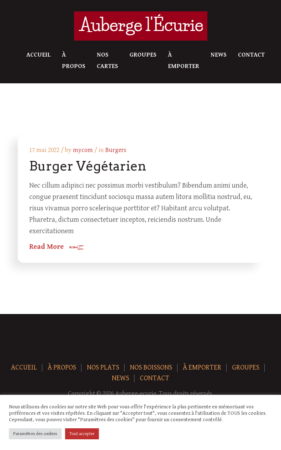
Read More (46, 247)
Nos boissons (151, 367)
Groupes (143, 54)
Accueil (38, 54)
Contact (251, 54)
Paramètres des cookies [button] (35, 433)
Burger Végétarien (88, 166)
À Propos (73, 60)
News (219, 54)
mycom (83, 150)
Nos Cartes (107, 60)
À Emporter (183, 60)
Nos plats (103, 367)
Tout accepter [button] (82, 433)
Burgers (115, 150)
